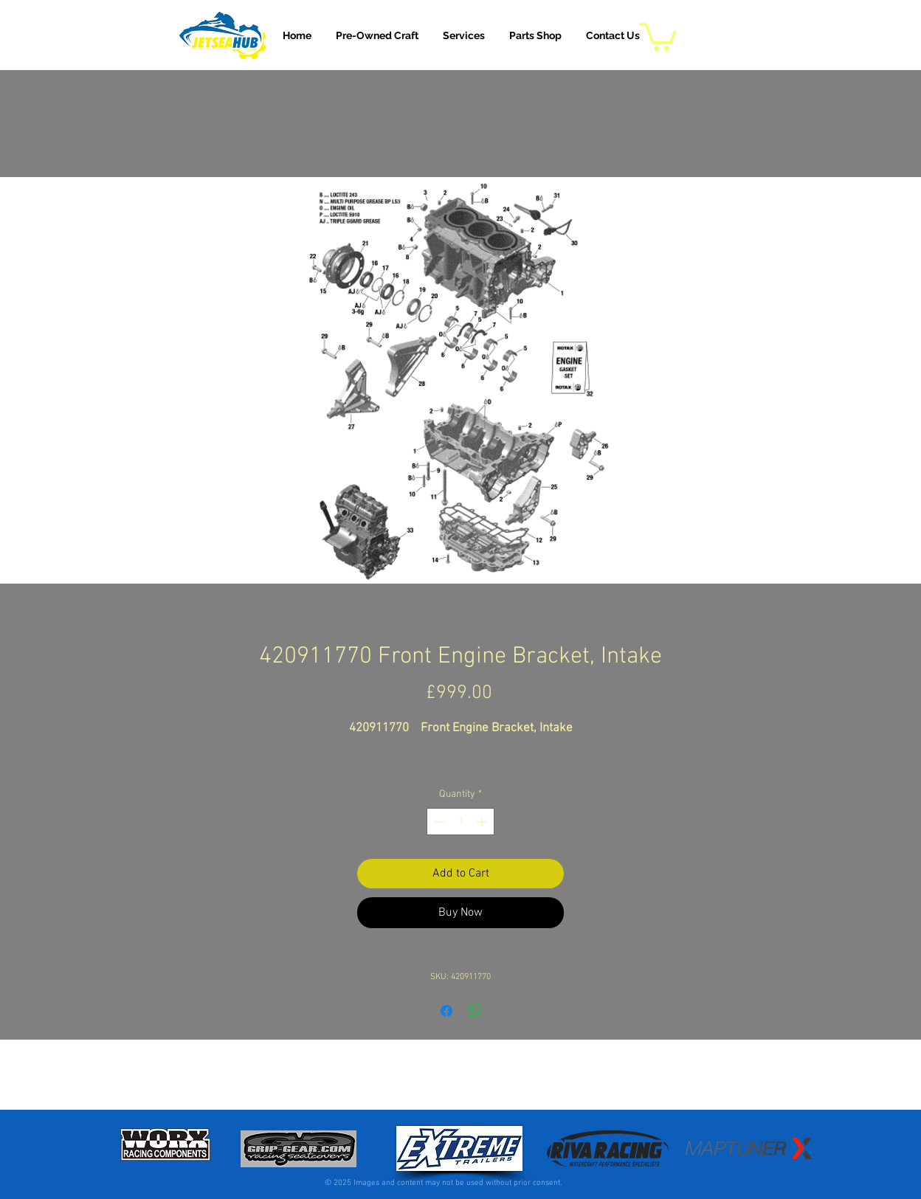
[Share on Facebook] (446, 1011)
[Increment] (483, 822)
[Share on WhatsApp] (474, 1011)
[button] (464, 35)
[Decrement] (438, 822)
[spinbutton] (460, 822)
